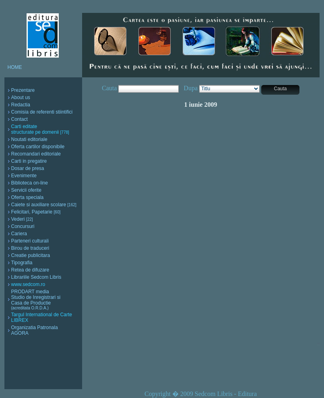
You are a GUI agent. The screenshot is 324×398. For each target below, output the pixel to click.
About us (20, 97)
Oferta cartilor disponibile (38, 146)
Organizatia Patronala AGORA (34, 330)
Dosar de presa (27, 168)
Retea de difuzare (30, 270)
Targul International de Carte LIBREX (41, 317)
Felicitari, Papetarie (36, 212)
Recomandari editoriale (36, 154)
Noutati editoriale (29, 139)
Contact (19, 119)
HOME (15, 67)
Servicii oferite (26, 190)
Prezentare (23, 90)
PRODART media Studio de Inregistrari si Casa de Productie (36, 299)
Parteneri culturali (30, 241)
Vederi (22, 219)
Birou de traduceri (30, 248)
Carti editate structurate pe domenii (40, 129)
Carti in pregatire (29, 161)
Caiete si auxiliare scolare (43, 204)
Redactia (20, 105)
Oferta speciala (27, 197)
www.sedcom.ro (28, 284)
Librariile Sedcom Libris (36, 277)
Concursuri (23, 226)
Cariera (19, 233)
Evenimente (24, 175)
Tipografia (22, 262)
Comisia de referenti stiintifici (42, 112)
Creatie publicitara (30, 255)
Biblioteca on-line (29, 183)
